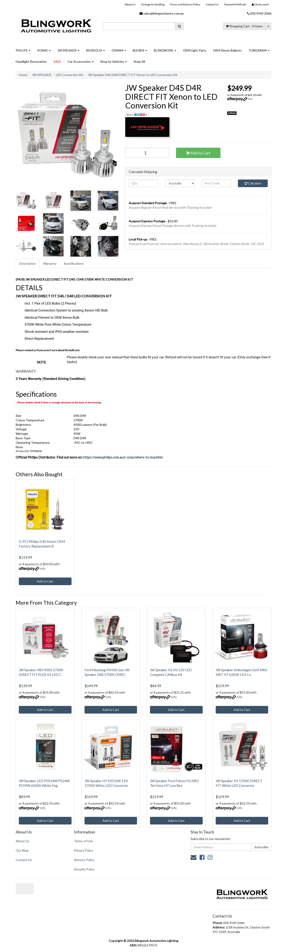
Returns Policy (84, 860)
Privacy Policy (83, 850)
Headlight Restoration (31, 61)
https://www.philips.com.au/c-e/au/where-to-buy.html (123, 457)
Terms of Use (83, 841)
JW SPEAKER (68, 50)
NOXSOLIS (95, 50)
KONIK (44, 50)
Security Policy (84, 869)
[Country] (180, 183)
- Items (244, 26)
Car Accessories (80, 61)
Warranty (49, 263)
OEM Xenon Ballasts (227, 50)
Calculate (253, 183)
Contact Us (212, 4)
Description (27, 263)
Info (250, 98)
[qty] (144, 183)
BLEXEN (140, 50)
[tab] (28, 263)
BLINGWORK (165, 50)
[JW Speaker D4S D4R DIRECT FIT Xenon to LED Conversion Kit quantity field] (147, 153)
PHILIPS (23, 50)
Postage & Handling (152, 4)
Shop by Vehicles (113, 61)
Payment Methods (235, 4)
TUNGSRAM (258, 50)
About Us (130, 4)
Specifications (74, 263)
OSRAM (119, 50)
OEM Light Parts (194, 50)
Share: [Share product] (136, 114)
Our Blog (22, 850)
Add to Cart (198, 152)
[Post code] (216, 183)
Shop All (139, 61)
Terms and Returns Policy (185, 4)
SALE (57, 61)
